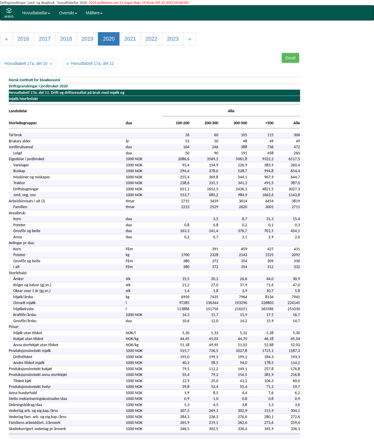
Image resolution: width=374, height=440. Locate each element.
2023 (173, 39)
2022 (151, 39)
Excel (290, 58)
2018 (66, 39)
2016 (23, 39)
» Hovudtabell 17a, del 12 (90, 63)
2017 (45, 39)
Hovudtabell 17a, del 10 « (28, 63)
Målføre (94, 13)
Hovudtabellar (36, 13)
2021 (130, 39)
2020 (109, 39)
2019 (87, 39)
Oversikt (68, 13)
